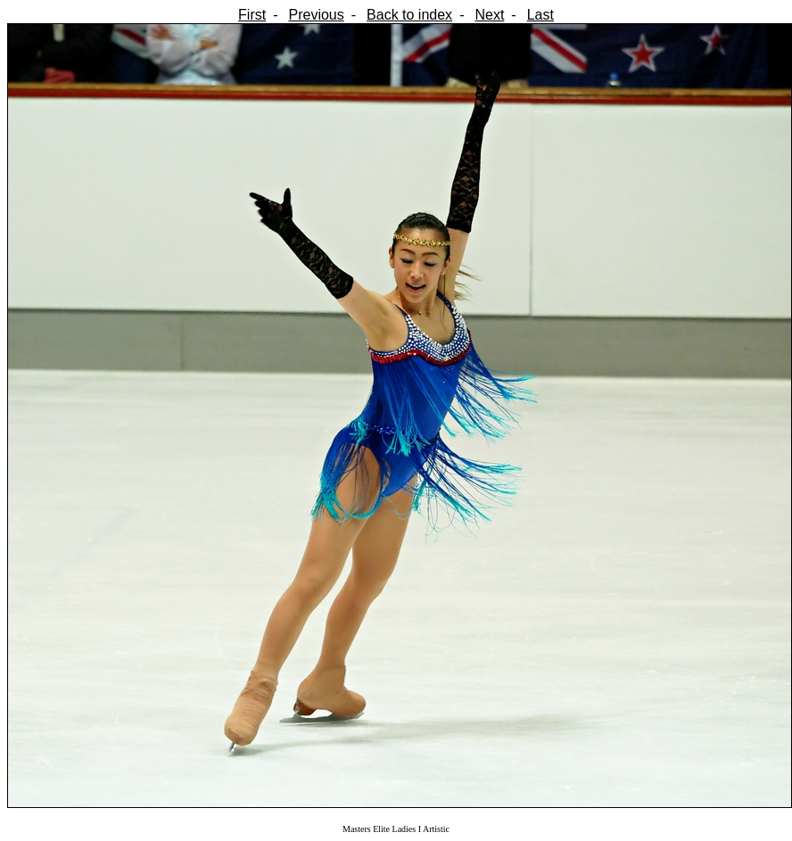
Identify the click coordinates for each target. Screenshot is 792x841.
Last (540, 14)
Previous (315, 14)
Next (489, 14)
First (252, 14)
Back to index (409, 14)
